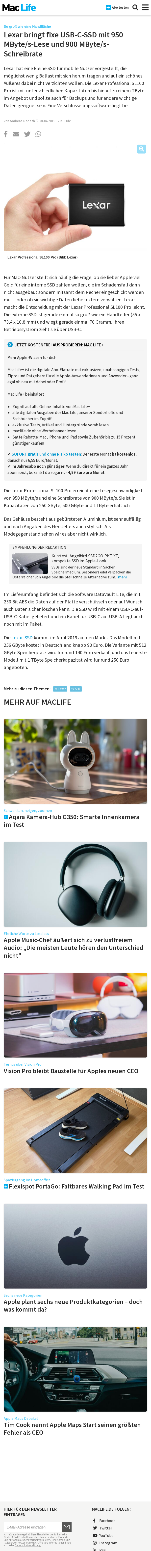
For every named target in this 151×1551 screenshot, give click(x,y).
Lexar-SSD (22, 637)
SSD (77, 689)
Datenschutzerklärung (28, 1545)
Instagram (105, 1542)
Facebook (104, 1520)
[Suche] (135, 7)
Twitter (102, 1527)
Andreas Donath (22, 121)
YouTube (103, 1535)
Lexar (62, 689)
